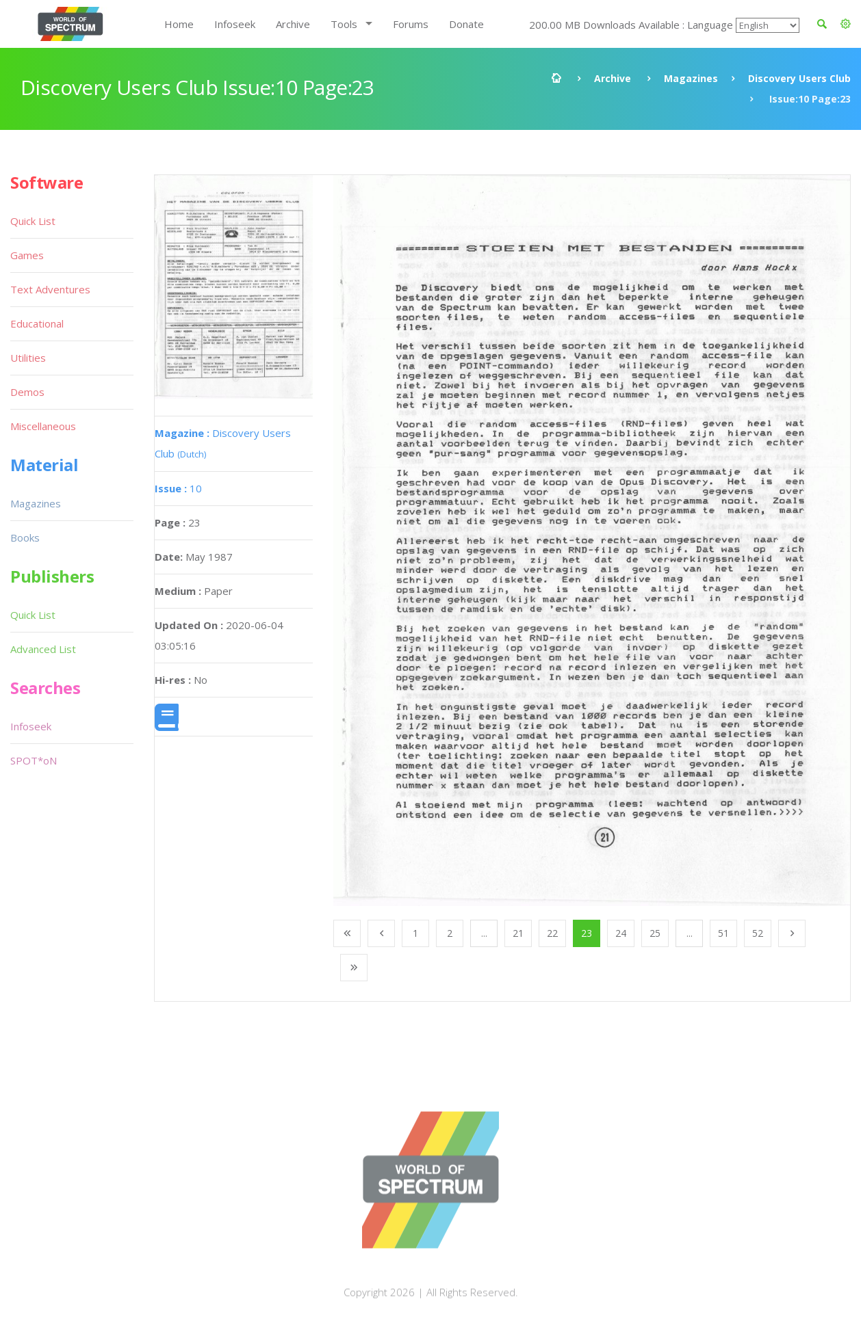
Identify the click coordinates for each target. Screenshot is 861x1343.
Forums (410, 24)
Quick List (32, 221)
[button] (845, 24)
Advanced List (43, 649)
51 (723, 933)
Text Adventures (50, 289)
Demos (27, 392)
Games (27, 255)
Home (179, 24)
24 (620, 933)
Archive (293, 24)
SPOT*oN (33, 760)
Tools (344, 24)
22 (552, 933)
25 (655, 933)
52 (757, 933)
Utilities (28, 357)
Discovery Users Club (799, 78)
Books (25, 537)
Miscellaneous (43, 426)
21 (518, 933)
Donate (466, 24)
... (484, 933)
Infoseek (234, 24)
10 (178, 488)
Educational (37, 323)
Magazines (691, 78)
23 (586, 933)
